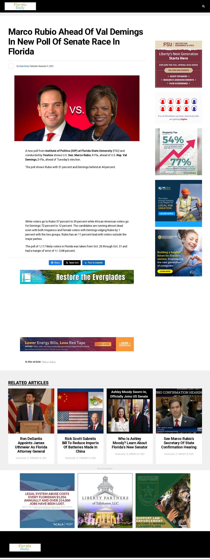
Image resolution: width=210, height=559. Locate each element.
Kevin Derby (24, 66)
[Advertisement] (77, 194)
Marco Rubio (49, 362)
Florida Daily (21, 459)
